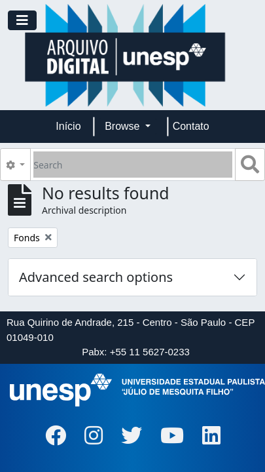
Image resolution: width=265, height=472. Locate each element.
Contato (191, 126)
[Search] (133, 164)
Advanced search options (96, 277)
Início (68, 126)
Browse (124, 126)
